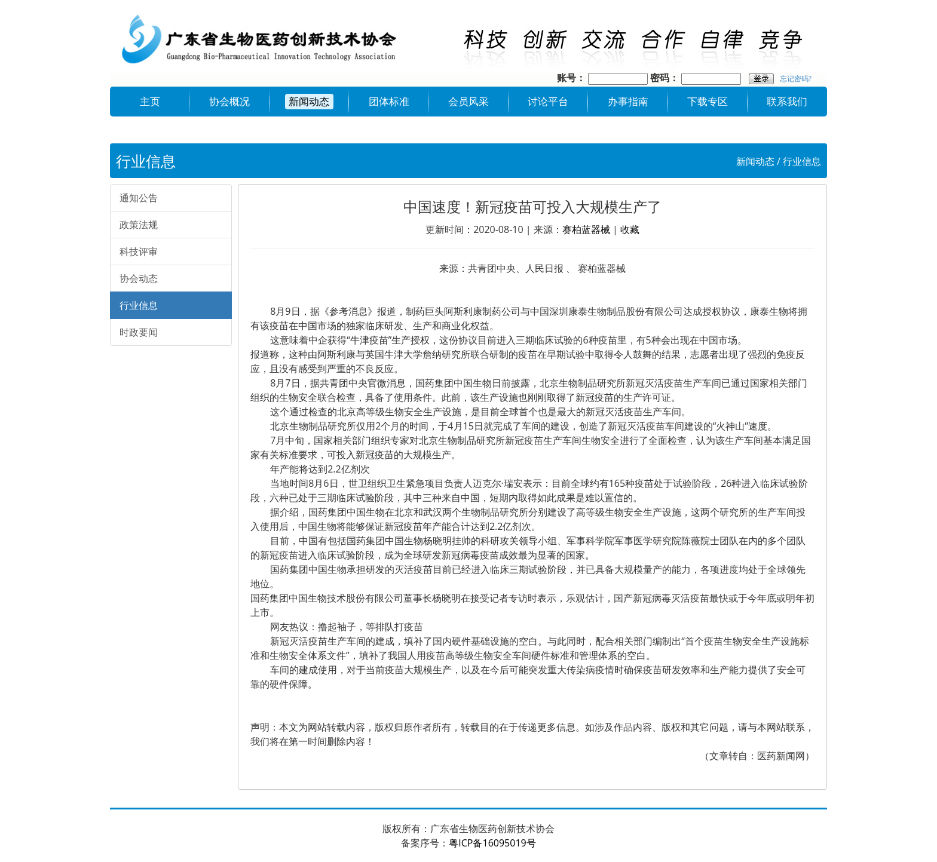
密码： (664, 77)
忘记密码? (796, 78)
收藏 (629, 229)
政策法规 (139, 224)
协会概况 (229, 101)
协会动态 (139, 278)
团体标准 (389, 101)
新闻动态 (309, 101)
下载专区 (707, 101)
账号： (571, 77)
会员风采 (468, 101)
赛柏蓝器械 (586, 229)
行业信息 (802, 161)
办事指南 (628, 101)
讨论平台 (548, 101)
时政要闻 (139, 332)
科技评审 (139, 251)
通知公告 (139, 197)
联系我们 (787, 101)
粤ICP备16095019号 (492, 842)
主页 (150, 101)
